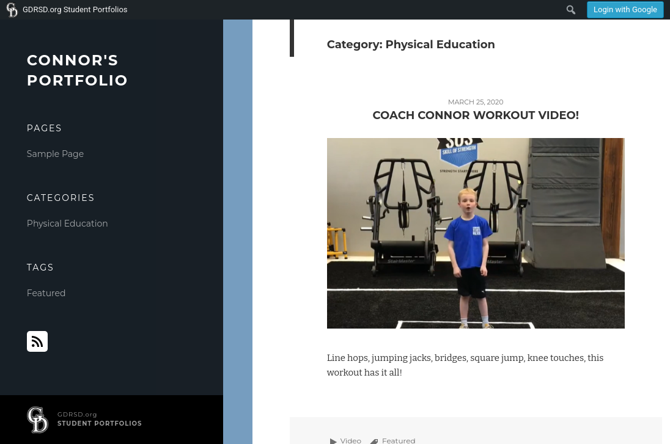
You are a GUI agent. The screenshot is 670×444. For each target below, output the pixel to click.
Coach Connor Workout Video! (476, 115)
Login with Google (625, 9)
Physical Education (67, 223)
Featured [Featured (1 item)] (46, 293)
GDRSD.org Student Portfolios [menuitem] (75, 9)
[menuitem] (625, 10)
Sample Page (55, 153)
